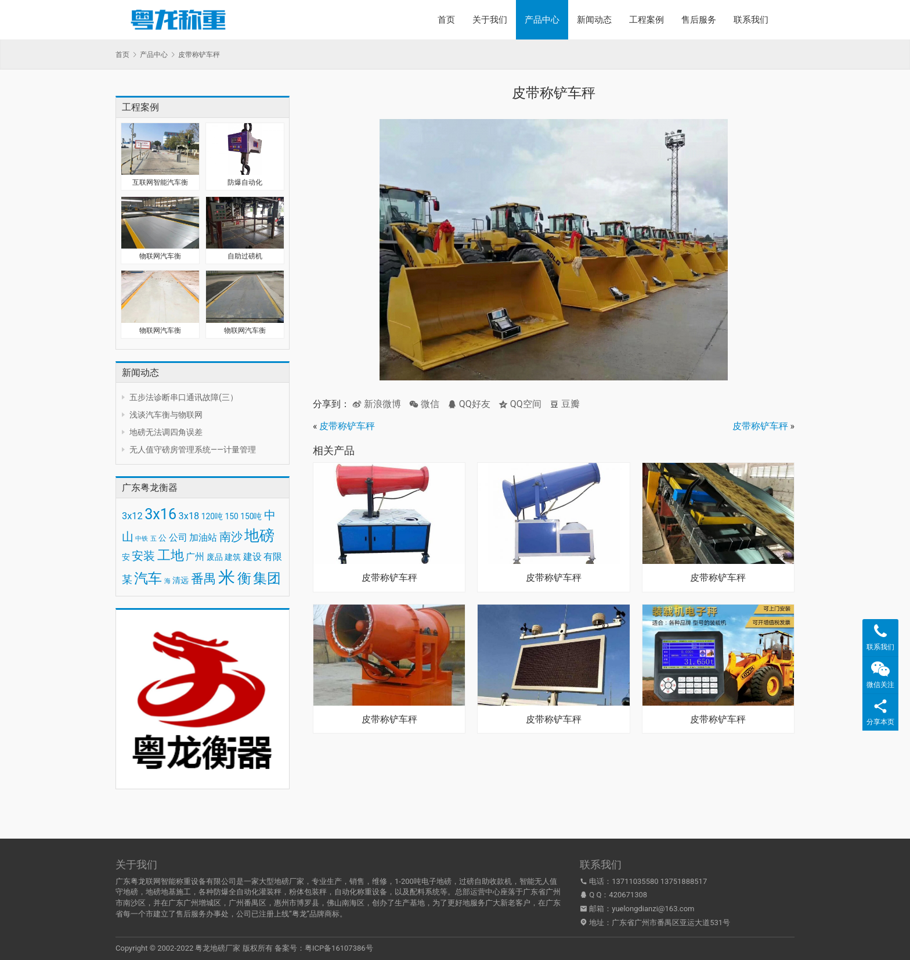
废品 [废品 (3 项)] (215, 557)
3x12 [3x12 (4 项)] (132, 516)
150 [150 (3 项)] (232, 516)
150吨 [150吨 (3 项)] (251, 516)
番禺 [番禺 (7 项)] (203, 578)
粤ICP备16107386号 (339, 948)
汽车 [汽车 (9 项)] (148, 578)
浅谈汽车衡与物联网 (166, 414)
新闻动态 (594, 20)
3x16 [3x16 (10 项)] (160, 514)
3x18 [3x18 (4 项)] (189, 516)
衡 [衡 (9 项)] (244, 578)
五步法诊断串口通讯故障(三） (183, 397)
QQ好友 (468, 403)
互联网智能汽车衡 (160, 182)
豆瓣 (565, 403)
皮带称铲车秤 (347, 426)
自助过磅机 (245, 256)
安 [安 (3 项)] (126, 557)
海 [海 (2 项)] (167, 581)
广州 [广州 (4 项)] (195, 556)
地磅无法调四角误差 (166, 432)
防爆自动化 (245, 182)
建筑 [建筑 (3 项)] (233, 557)
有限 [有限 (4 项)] (272, 556)
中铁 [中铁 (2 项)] (141, 538)
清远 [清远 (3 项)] (180, 580)
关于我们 (489, 20)
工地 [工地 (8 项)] (170, 555)
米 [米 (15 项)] (226, 577)
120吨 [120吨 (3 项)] (212, 516)
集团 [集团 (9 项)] (267, 578)
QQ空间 (520, 403)
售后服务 (698, 20)
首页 (446, 20)
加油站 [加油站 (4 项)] (203, 537)
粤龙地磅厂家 (217, 948)
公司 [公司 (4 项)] (178, 537)
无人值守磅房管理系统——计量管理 (192, 449)
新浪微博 (376, 403)
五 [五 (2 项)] (153, 538)
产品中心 (542, 20)
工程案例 (646, 20)
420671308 (628, 894)
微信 (424, 403)
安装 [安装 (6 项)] (143, 556)
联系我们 (751, 20)
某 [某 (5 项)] (127, 579)
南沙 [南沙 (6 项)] (231, 537)
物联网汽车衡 (160, 256)
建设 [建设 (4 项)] (252, 556)
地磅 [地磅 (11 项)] (259, 535)
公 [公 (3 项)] (162, 537)
